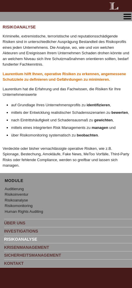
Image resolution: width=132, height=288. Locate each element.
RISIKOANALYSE (20, 239)
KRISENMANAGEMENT (26, 247)
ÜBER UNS (14, 223)
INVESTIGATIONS (21, 231)
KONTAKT (14, 263)
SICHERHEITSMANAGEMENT (32, 255)
